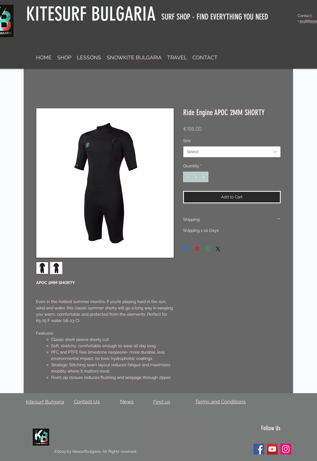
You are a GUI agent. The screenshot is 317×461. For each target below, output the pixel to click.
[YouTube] (272, 449)
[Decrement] (187, 177)
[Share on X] (218, 249)
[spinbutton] (195, 177)
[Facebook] (258, 449)
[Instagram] (285, 449)
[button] (64, 57)
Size (187, 140)
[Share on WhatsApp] (207, 249)
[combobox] (232, 151)
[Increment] (204, 177)
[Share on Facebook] (186, 249)
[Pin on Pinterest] (197, 249)
